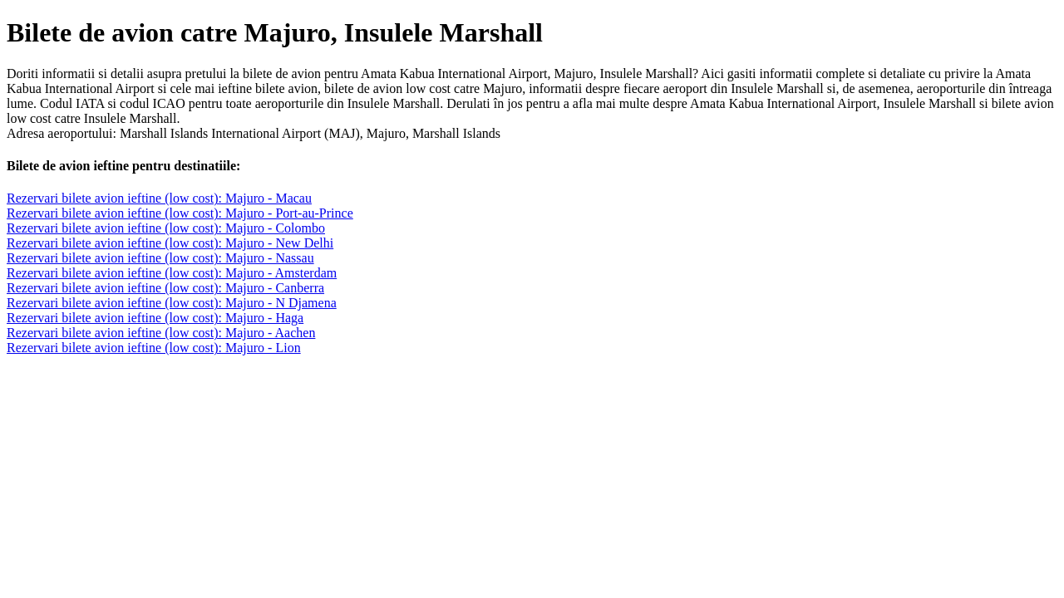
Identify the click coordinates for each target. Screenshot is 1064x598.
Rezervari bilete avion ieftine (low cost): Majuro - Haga (155, 318)
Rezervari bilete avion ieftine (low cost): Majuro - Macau (159, 198)
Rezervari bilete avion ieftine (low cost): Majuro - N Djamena (172, 303)
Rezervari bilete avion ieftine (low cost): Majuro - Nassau (160, 258)
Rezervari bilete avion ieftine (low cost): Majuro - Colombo (166, 228)
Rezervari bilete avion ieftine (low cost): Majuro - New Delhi (170, 243)
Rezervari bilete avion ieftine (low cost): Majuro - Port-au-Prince (180, 213)
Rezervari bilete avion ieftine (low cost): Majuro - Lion (154, 348)
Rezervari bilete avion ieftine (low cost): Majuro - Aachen (161, 333)
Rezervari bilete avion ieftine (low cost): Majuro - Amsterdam (172, 273)
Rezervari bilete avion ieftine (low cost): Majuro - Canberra (165, 288)
